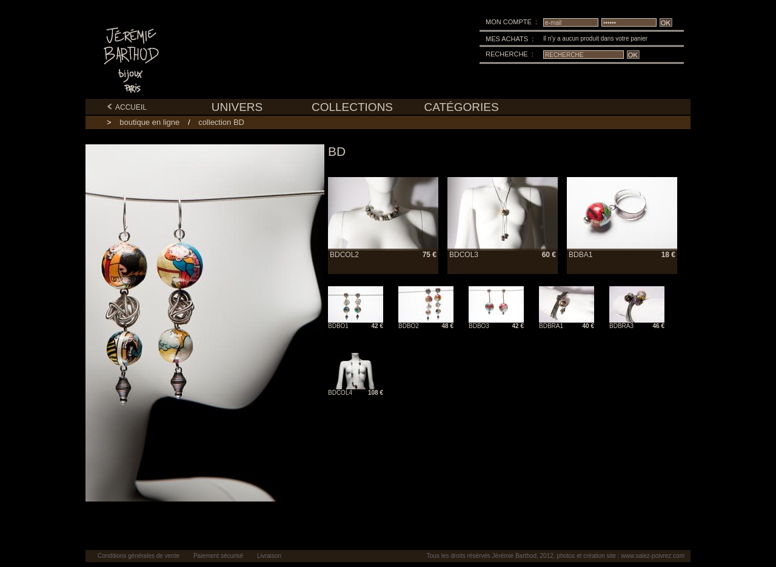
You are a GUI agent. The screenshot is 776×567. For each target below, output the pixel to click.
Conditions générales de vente (138, 555)
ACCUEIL (127, 107)
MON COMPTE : (511, 21)
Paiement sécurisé (218, 555)
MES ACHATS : (510, 38)
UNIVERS (237, 107)
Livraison (269, 555)
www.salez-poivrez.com (652, 555)
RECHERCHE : (510, 54)
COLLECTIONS (352, 107)
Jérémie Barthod (514, 555)
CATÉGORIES (461, 107)
